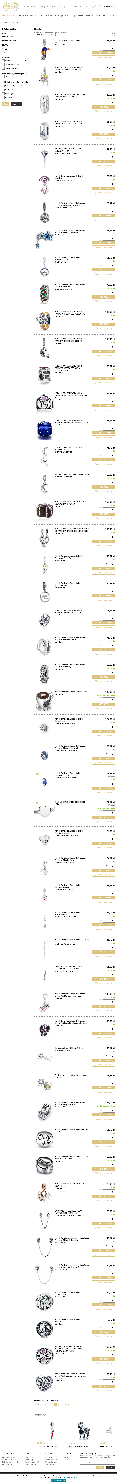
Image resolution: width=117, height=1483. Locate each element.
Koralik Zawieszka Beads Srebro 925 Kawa (72, 692)
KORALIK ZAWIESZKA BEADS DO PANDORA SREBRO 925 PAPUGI (68, 68)
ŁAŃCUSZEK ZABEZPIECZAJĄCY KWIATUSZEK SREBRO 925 (68, 1212)
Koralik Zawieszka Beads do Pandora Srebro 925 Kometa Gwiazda (70, 231)
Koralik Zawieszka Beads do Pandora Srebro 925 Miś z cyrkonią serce (70, 995)
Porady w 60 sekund (27, 15)
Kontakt (111, 15)
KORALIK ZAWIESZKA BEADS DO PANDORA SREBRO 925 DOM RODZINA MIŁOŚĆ (71, 395)
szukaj (62, 6)
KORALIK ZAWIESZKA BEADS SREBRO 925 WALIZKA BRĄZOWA (70, 503)
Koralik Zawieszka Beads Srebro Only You (71, 1129)
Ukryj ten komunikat (58, 1480)
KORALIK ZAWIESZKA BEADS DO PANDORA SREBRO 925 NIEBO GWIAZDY (71, 421)
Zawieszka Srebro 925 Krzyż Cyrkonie (70, 1048)
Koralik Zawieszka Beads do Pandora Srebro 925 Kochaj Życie (70, 859)
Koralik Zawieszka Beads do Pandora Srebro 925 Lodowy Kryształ (70, 747)
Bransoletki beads (9, 40)
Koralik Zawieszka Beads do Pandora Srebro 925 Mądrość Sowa (70, 1103)
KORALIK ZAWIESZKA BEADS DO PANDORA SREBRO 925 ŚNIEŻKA (68, 123)
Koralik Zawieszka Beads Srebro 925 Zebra (82, 1446)
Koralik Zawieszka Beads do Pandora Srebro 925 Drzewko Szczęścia (70, 204)
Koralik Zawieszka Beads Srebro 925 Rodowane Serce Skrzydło (70, 557)
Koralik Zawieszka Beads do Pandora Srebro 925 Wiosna (70, 285)
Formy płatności (51, 1462)
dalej (68, 1405)
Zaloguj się (29, 1460)
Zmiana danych (30, 1465)
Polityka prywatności (10, 1462)
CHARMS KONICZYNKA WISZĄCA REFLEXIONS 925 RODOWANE (68, 968)
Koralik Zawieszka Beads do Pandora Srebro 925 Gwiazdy (70, 666)
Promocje (58, 15)
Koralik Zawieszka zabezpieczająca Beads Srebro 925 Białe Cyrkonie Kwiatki (72, 1239)
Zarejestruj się (30, 1457)
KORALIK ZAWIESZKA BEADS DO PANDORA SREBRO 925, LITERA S (68, 611)
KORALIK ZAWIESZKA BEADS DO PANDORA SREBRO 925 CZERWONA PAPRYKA (50, 1446)
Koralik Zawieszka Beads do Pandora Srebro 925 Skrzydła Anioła (70, 638)
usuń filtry (16, 104)
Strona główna (45, 15)
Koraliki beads (7, 37)
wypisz (111, 1467)
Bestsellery (40, 1415)
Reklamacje (70, 15)
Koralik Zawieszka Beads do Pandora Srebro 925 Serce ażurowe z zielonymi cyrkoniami (70, 1376)
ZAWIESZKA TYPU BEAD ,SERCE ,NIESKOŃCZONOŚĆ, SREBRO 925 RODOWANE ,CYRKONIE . (68, 1349)
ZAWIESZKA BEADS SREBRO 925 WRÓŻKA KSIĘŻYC (68, 448)
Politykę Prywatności (70, 1477)
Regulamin (100, 15)
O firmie (89, 15)
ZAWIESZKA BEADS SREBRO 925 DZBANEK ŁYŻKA (68, 150)
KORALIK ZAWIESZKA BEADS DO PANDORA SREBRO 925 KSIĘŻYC (68, 340)
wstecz (38, 1405)
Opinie (81, 15)
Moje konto (30, 1453)
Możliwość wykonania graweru (15, 74)
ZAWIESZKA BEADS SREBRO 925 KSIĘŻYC (72, 474)
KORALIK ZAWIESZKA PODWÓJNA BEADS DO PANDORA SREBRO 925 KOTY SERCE (72, 530)
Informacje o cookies (10, 1460)
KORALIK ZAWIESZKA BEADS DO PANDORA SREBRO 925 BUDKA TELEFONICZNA (68, 368)
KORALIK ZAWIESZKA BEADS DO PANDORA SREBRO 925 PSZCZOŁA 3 (70, 313)
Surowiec (6, 58)
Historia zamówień (32, 1462)
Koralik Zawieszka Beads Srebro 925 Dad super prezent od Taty (71, 1158)
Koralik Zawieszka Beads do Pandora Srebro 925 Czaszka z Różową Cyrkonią (71, 1022)
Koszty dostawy (51, 1460)
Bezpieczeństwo (8, 1457)
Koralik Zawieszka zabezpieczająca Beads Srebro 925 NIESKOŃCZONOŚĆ (72, 1266)
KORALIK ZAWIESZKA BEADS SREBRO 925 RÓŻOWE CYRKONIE (70, 95)
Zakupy (48, 1453)
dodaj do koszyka (103, 53)
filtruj (5, 104)
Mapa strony (7, 1465)
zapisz (100, 1467)
